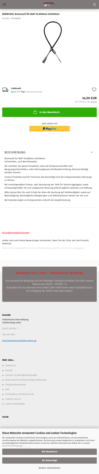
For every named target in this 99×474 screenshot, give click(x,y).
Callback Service (13, 399)
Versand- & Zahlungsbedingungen (21, 375)
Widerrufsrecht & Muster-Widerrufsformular (26, 380)
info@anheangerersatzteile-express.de (19, 340)
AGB (7, 389)
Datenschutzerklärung (12, 446)
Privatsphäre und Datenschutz (19, 394)
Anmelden (78, 248)
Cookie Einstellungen (15, 404)
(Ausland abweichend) (34, 92)
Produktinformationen (15, 384)
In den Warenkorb (46, 112)
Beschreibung (14, 152)
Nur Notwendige (49, 460)
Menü (4, 4)
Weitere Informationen (49, 468)
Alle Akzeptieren (49, 451)
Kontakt (9, 370)
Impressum (10, 365)
